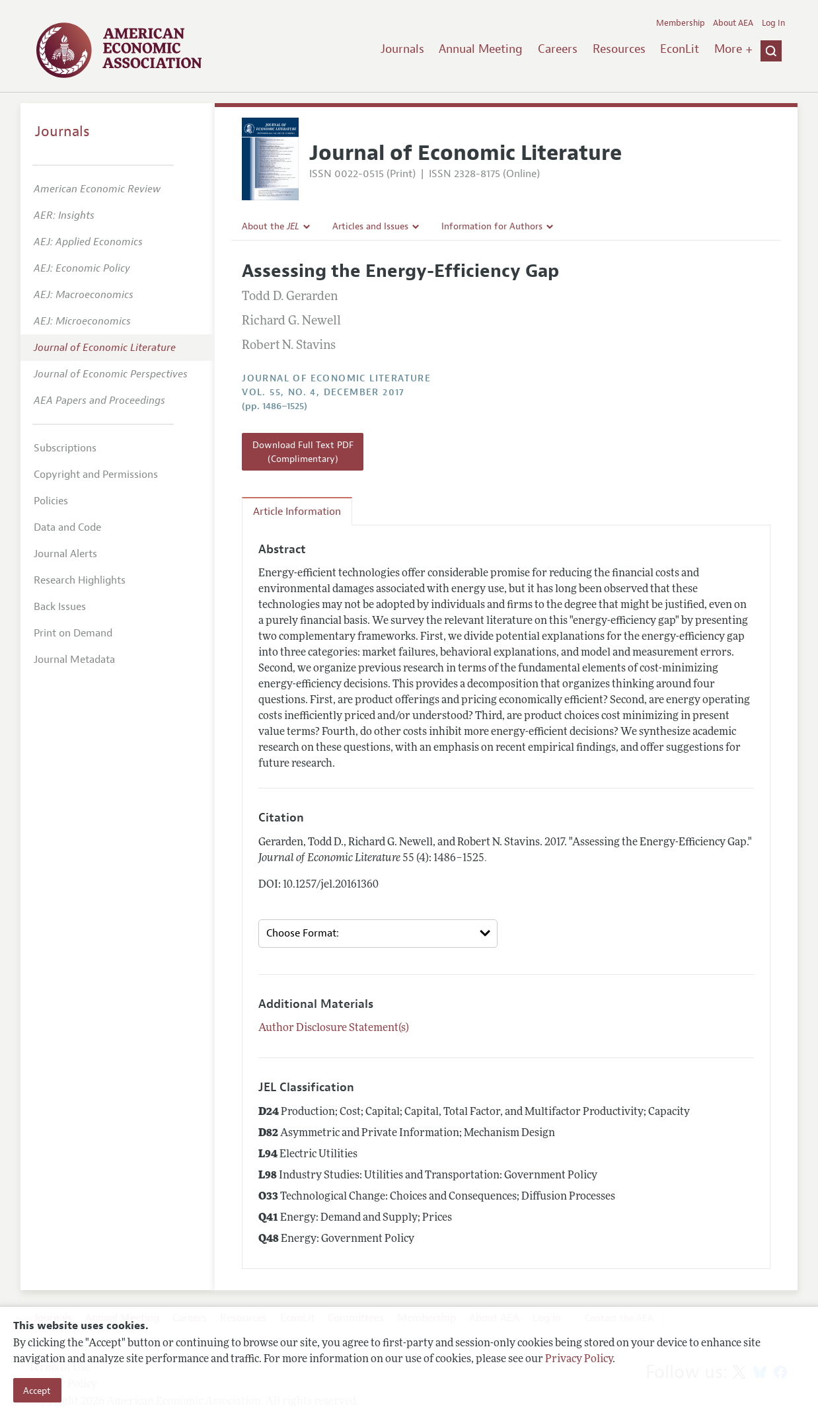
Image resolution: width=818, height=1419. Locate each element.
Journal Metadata (74, 659)
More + (733, 49)
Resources (619, 49)
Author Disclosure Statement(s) (333, 1028)
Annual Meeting (481, 49)
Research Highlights (80, 580)
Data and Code (67, 527)
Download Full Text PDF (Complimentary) (302, 451)
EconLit (679, 49)
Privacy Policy (579, 1359)
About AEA (733, 23)
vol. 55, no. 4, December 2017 (323, 392)
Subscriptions (65, 448)
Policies (51, 501)
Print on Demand (73, 633)
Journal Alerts (65, 553)
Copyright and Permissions (96, 474)
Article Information (297, 511)
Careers (557, 49)
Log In (773, 23)
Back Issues (60, 606)
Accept (37, 1391)
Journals (402, 49)
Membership (680, 23)
